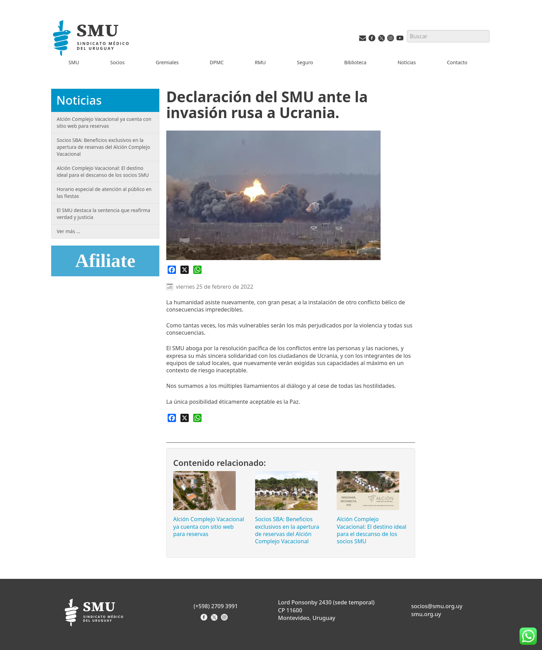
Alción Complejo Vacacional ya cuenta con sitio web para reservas (208, 526)
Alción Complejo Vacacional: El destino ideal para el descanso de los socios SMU (371, 530)
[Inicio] (92, 39)
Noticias (407, 62)
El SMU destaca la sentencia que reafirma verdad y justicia (103, 213)
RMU (260, 62)
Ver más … (68, 231)
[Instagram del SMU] (390, 39)
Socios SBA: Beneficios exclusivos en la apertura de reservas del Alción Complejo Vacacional (287, 530)
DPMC (217, 62)
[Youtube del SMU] (399, 39)
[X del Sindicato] (215, 619)
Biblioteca (355, 62)
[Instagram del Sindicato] (225, 619)
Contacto (457, 62)
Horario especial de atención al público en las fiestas (104, 192)
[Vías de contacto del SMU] (362, 39)
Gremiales (167, 62)
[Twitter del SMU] (381, 39)
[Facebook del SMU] (371, 39)
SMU (73, 62)
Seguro (305, 62)
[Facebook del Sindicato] (204, 619)
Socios (117, 62)
